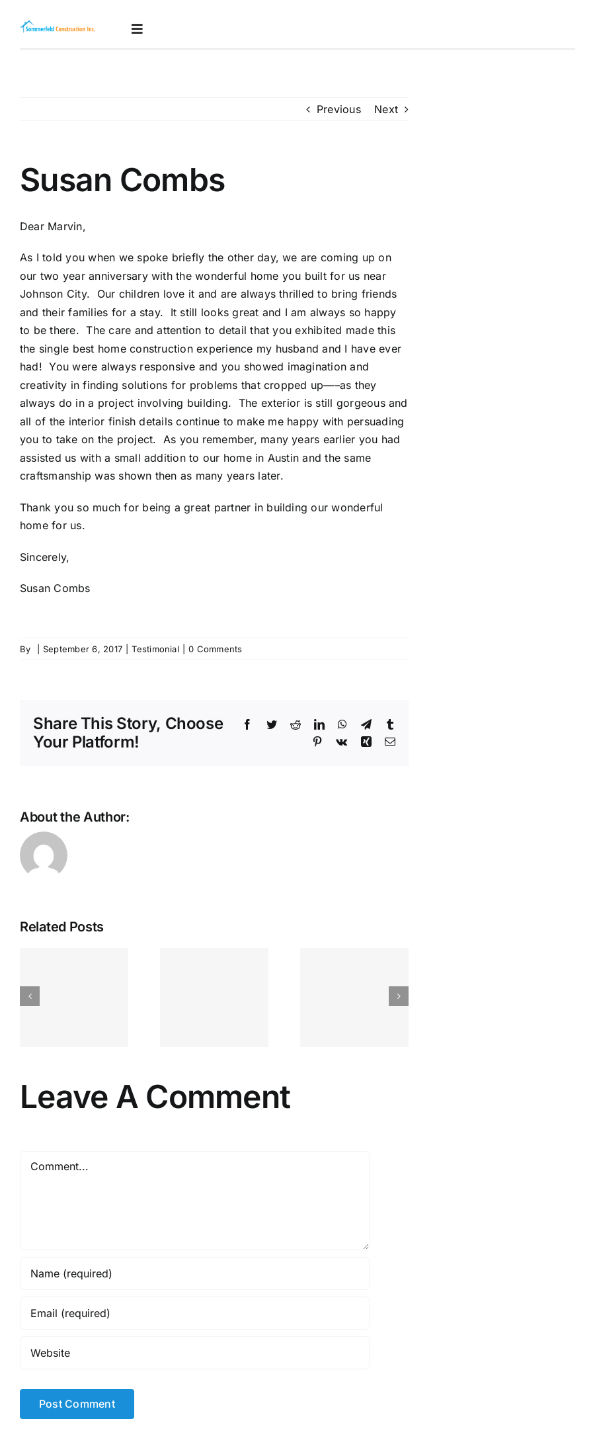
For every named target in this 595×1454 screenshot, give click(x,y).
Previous (339, 109)
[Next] (399, 996)
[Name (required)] (195, 1273)
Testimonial (155, 649)
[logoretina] (58, 24)
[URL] (195, 1352)
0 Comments (215, 649)
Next (386, 109)
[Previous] (30, 996)
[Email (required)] (195, 1313)
